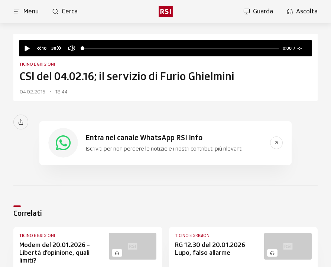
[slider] (180, 48)
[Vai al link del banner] (276, 142)
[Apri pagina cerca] (64, 11)
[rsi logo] (165, 11)
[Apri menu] (26, 11)
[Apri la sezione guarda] (258, 11)
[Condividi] (20, 122)
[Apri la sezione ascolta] (302, 11)
